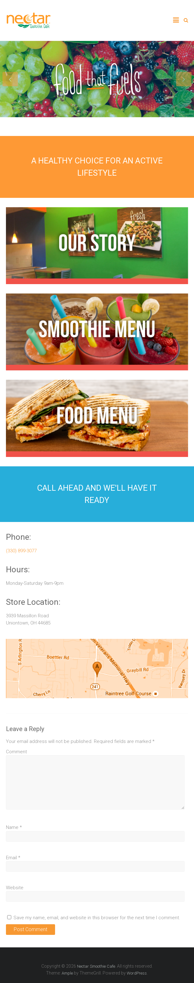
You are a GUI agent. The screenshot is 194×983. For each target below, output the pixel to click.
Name (14, 827)
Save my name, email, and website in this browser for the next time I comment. (96, 917)
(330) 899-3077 (21, 551)
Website (14, 887)
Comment (16, 752)
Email (13, 857)
